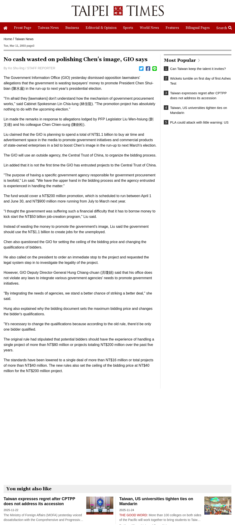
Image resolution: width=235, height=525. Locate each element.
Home (8, 39)
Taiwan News (24, 39)
